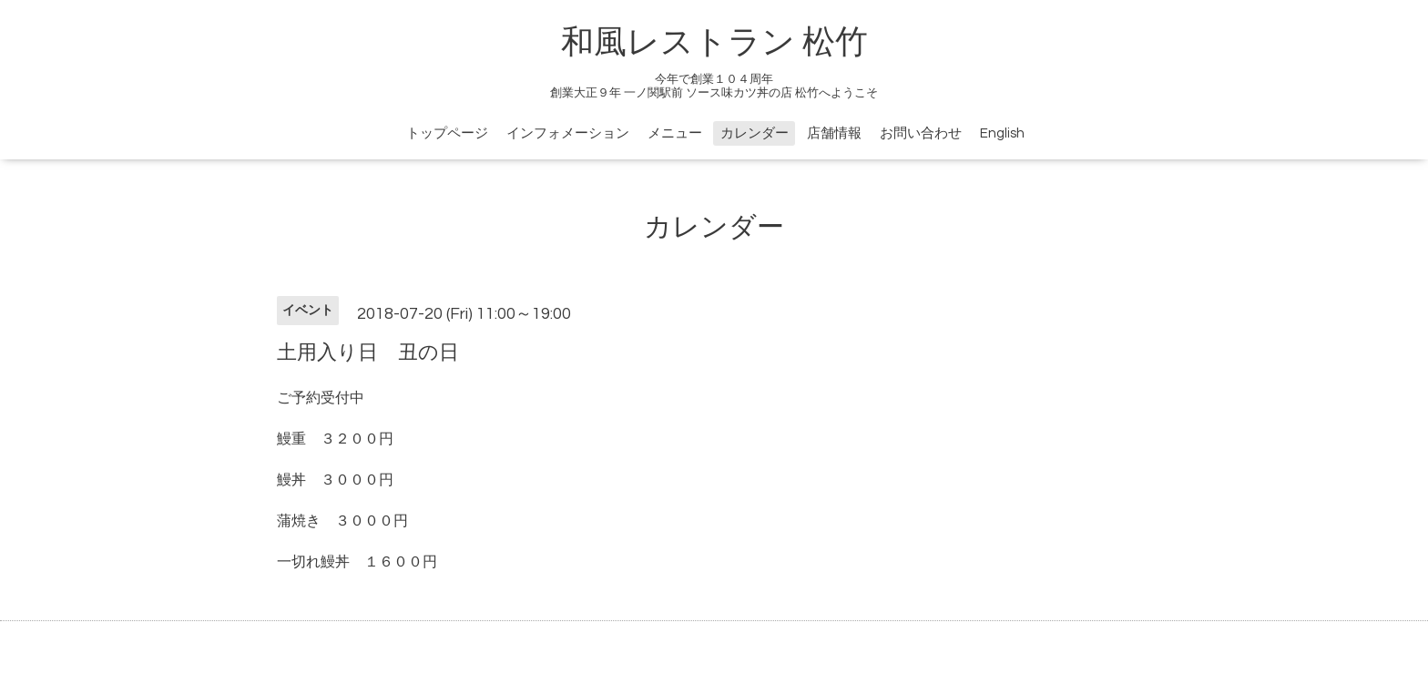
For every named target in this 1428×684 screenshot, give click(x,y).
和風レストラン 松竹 (714, 43)
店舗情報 (834, 133)
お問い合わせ (921, 133)
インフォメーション (567, 133)
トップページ (447, 133)
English (1002, 133)
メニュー (675, 133)
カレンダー (754, 133)
